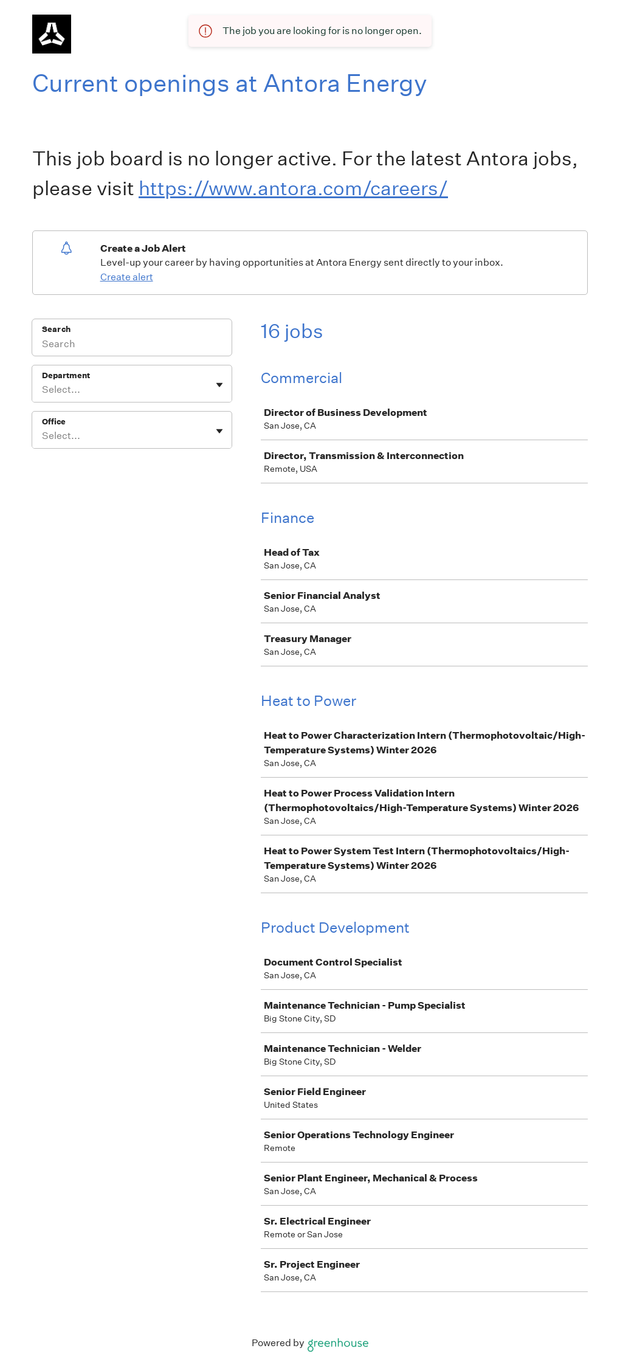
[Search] (132, 345)
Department (66, 375)
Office (54, 421)
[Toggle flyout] (219, 385)
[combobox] (43, 389)
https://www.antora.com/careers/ (293, 188)
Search (56, 329)
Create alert (126, 277)
